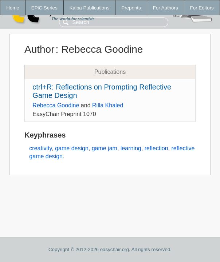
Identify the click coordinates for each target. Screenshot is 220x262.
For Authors (165, 8)
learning (131, 148)
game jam (104, 148)
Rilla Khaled (107, 105)
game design (72, 148)
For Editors (202, 8)
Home (12, 8)
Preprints (131, 8)
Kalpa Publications (90, 8)
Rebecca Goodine (55, 105)
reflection (156, 148)
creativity (40, 148)
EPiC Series (44, 8)
